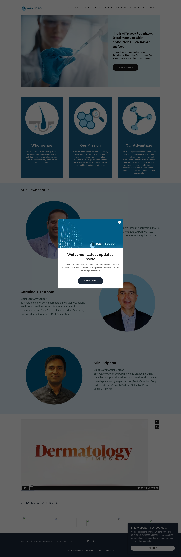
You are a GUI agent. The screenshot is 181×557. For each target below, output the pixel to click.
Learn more (90, 281)
